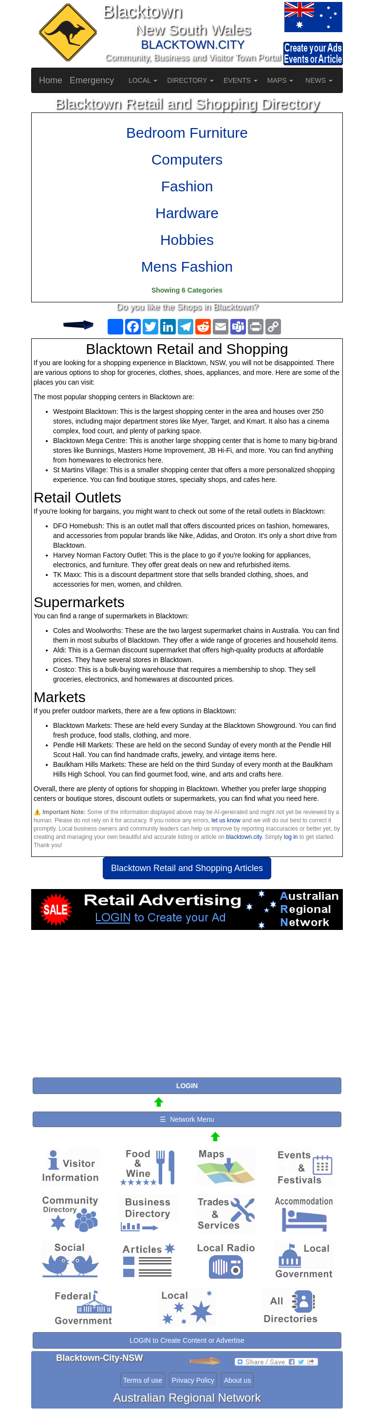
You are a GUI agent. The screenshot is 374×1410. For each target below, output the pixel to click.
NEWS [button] (319, 80)
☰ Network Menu (187, 1119)
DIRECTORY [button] (190, 80)
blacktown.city (244, 837)
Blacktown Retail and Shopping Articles (187, 868)
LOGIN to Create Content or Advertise (187, 1340)
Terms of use (142, 1380)
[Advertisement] (187, 1008)
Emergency (92, 80)
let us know (225, 820)
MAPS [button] (280, 80)
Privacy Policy (193, 1380)
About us (237, 1380)
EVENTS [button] (241, 80)
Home (50, 80)
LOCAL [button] (143, 80)
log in (291, 837)
